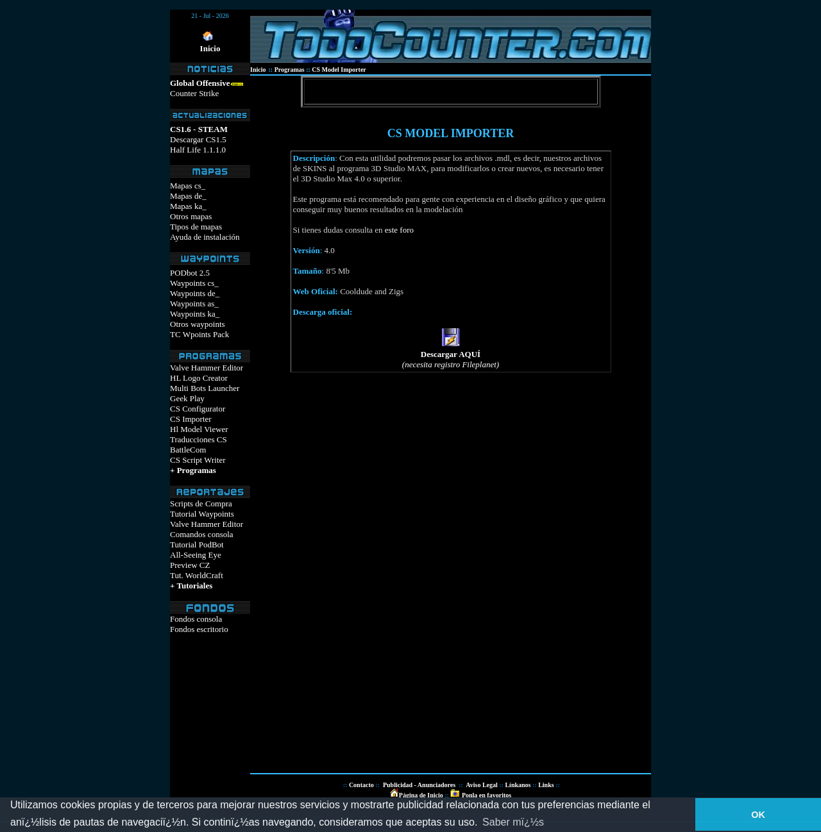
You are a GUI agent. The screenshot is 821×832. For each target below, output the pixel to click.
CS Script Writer (198, 460)
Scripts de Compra (201, 503)
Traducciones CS (198, 439)
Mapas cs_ (187, 185)
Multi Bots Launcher (204, 388)
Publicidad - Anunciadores (419, 784)
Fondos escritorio (199, 629)
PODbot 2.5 (190, 273)
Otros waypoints (197, 324)
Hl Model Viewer (199, 429)
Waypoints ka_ (194, 314)
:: (446, 795)
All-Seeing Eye (195, 555)
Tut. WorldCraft (196, 575)
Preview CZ (190, 565)
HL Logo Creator (199, 378)
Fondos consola (196, 619)
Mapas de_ (188, 196)
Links (546, 784)
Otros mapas (191, 216)
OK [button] (758, 815)
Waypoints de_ (194, 293)
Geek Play (187, 398)
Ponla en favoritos (485, 795)
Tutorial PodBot (197, 544)
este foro (399, 230)
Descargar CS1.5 (198, 139)
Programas (290, 69)
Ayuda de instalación (205, 237)
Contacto (361, 784)
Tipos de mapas (196, 226)
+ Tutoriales (191, 585)
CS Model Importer (339, 69)
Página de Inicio (421, 795)
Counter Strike (194, 93)
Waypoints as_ (194, 303)
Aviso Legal (482, 784)
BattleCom (188, 449)
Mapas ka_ (188, 206)
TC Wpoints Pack (199, 334)
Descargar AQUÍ (450, 354)
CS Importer (191, 419)
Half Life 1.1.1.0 (198, 149)
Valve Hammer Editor (206, 367)
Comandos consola (201, 534)
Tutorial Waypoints (202, 514)
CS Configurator (197, 408)
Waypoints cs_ (194, 283)
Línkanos (517, 784)
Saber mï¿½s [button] (513, 822)
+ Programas (193, 470)
